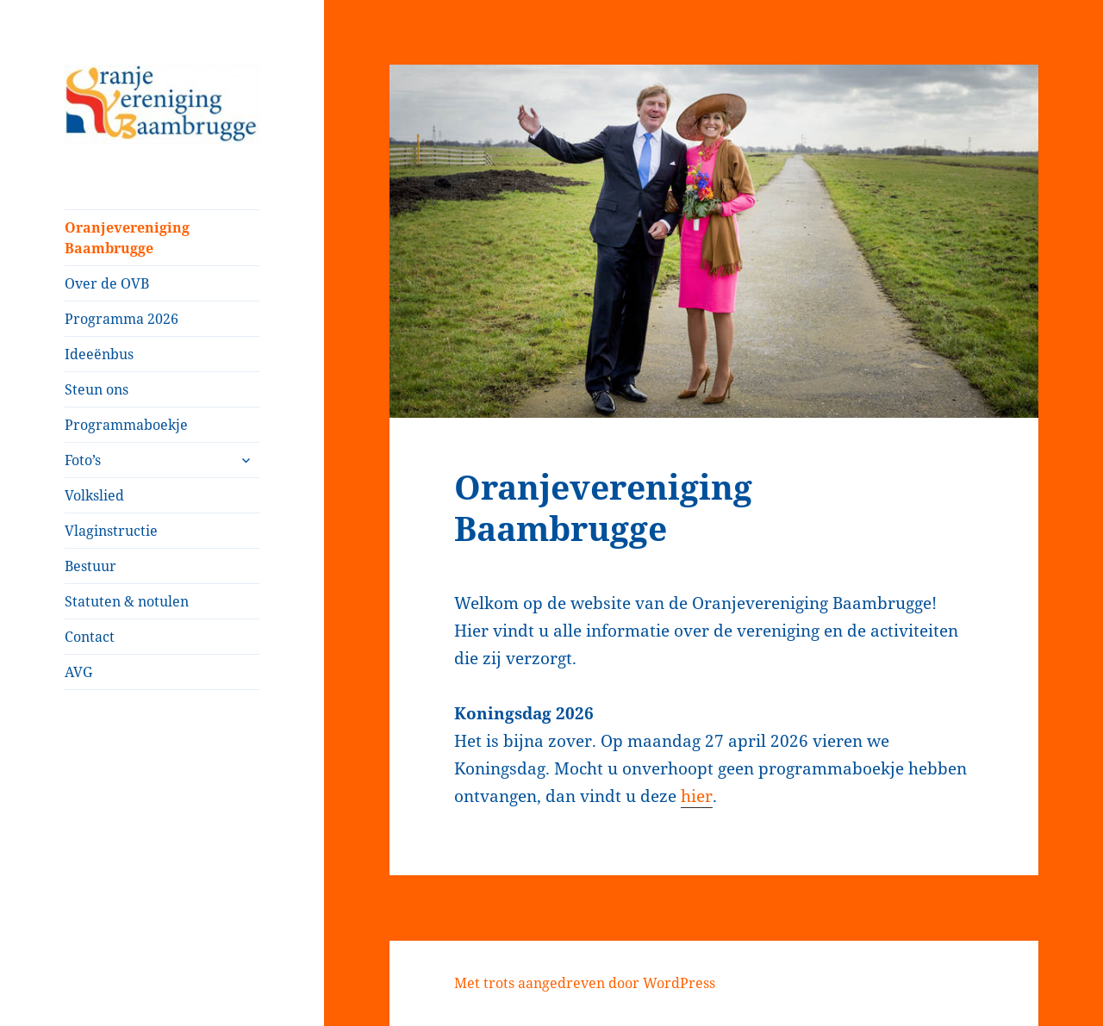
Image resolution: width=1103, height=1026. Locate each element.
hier (697, 796)
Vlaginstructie (111, 530)
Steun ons (96, 389)
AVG (78, 671)
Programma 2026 (121, 318)
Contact (90, 636)
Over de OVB (107, 283)
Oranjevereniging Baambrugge (127, 238)
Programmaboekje (126, 424)
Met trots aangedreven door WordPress (584, 982)
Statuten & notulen (127, 601)
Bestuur (90, 566)
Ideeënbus (99, 354)
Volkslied (94, 495)
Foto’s (83, 460)
